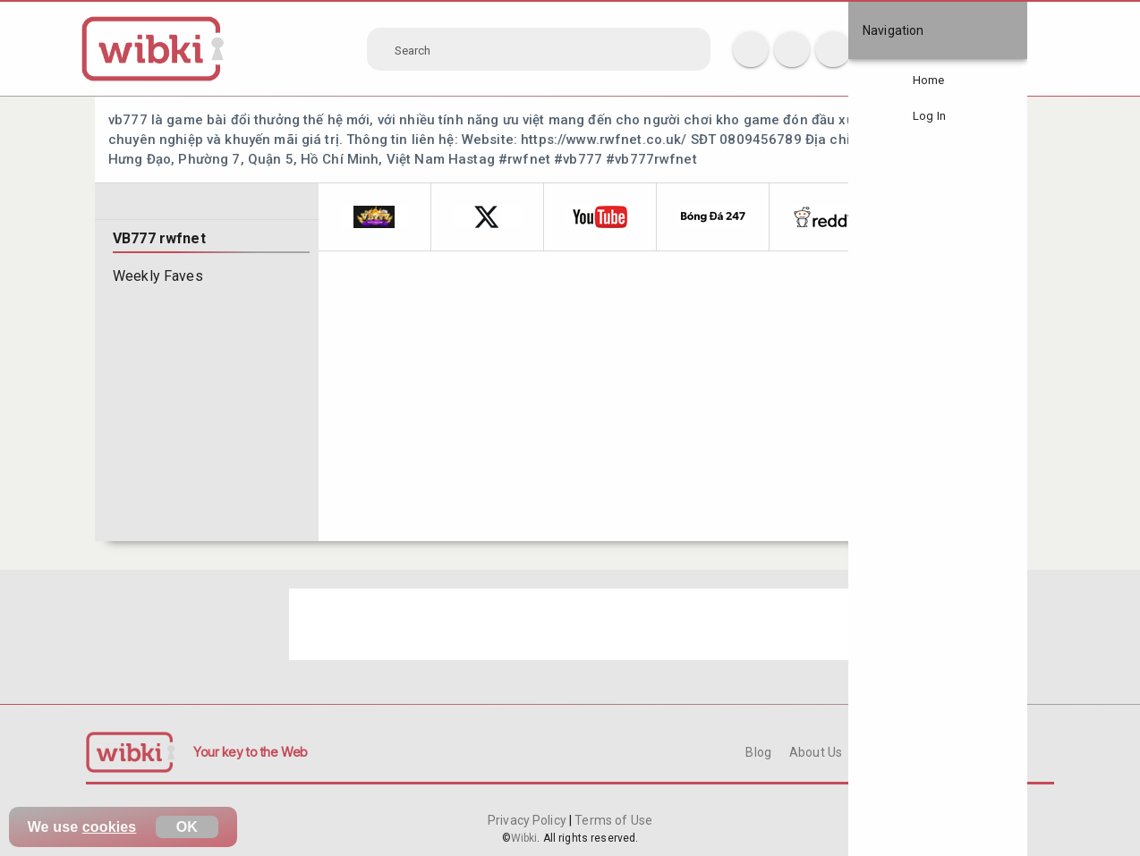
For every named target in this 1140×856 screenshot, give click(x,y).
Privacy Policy (528, 820)
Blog (758, 752)
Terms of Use (612, 820)
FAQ (953, 752)
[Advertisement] (570, 624)
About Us (815, 752)
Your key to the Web (250, 751)
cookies (109, 827)
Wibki (524, 838)
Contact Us (891, 752)
